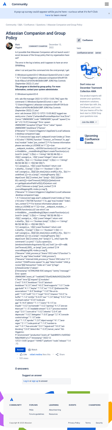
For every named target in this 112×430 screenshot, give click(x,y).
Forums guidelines (36, 414)
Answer (20, 350)
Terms (88, 423)
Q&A (20, 25)
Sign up (35, 381)
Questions (40, 25)
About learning (55, 410)
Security (99, 423)
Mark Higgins (18, 46)
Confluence (29, 25)
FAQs (31, 410)
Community (20, 4)
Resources (53, 414)
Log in (26, 381)
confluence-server (85, 53)
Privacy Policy (74, 423)
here (47, 15)
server (98, 53)
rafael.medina (36, 354)
